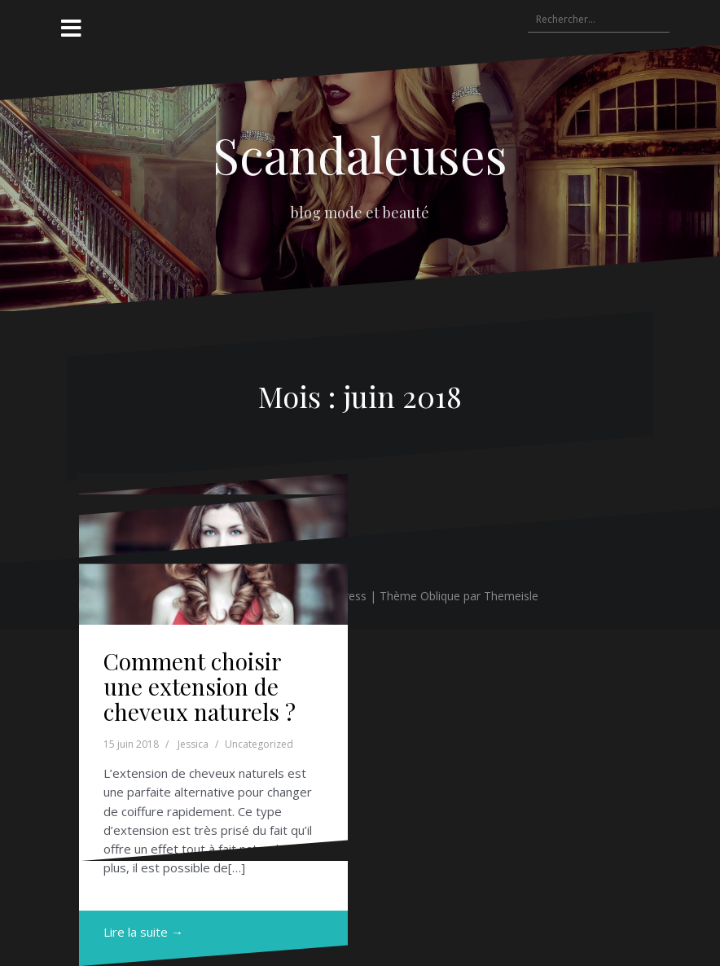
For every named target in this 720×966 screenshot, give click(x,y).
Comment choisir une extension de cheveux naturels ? (199, 686)
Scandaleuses (360, 154)
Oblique (440, 596)
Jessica (193, 744)
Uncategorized (259, 744)
